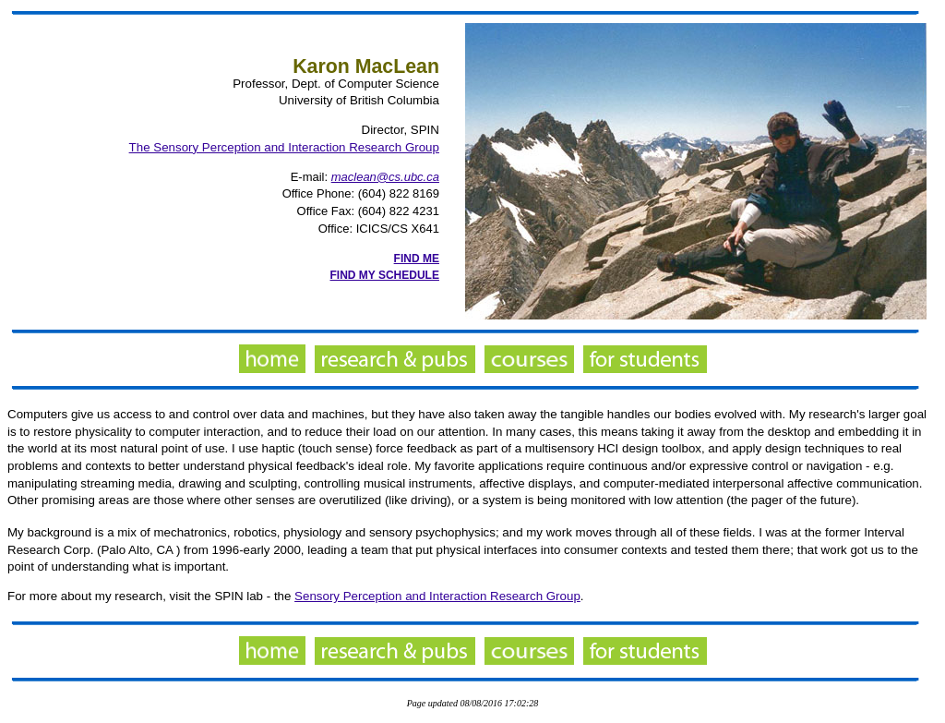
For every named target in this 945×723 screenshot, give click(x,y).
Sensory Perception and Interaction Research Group (437, 596)
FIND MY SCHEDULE (384, 275)
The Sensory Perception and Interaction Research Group (284, 147)
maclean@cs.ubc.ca (385, 177)
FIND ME (416, 258)
